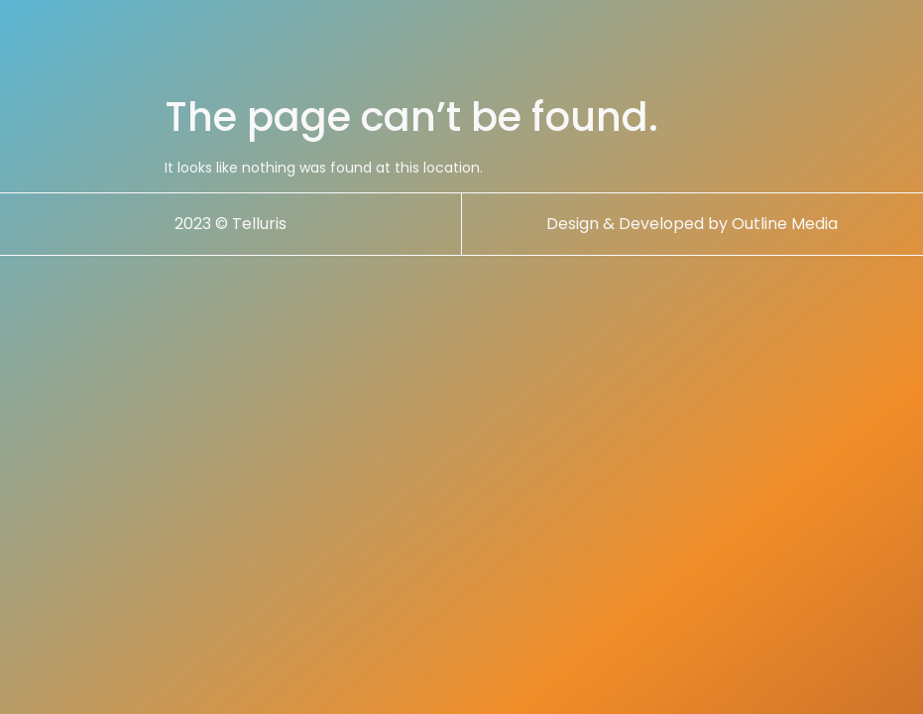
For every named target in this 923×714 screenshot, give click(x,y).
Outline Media (785, 223)
